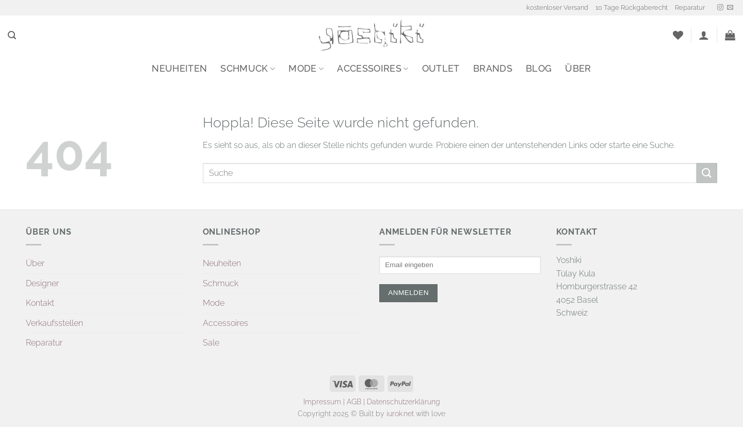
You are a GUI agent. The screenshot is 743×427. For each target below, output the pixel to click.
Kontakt (40, 303)
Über (578, 68)
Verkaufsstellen (54, 323)
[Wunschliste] (678, 35)
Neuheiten (179, 68)
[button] (12, 35)
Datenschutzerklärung (403, 401)
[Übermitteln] (707, 173)
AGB (354, 401)
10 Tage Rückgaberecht (631, 7)
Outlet (441, 68)
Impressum (322, 401)
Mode (306, 68)
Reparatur (690, 7)
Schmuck (247, 68)
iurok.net (400, 413)
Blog (539, 68)
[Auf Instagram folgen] (720, 7)
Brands (492, 68)
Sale (211, 343)
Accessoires (372, 68)
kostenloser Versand (557, 7)
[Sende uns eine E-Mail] (730, 7)
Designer (42, 283)
